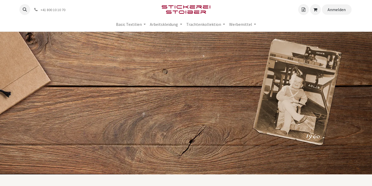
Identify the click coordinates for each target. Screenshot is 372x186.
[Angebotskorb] (303, 9)
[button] (24, 9)
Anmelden (337, 9)
